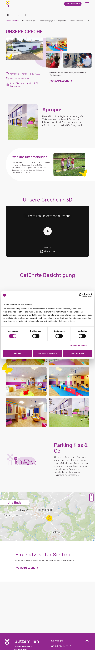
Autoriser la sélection (47, 353)
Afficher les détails (78, 345)
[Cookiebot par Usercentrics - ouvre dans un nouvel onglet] (81, 295)
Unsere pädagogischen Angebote (52, 21)
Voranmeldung (61, 81)
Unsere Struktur (12, 21)
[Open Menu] (87, 3)
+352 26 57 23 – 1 (61, 646)
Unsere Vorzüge (28, 21)
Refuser (17, 353)
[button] (49, 518)
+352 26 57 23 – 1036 (17, 78)
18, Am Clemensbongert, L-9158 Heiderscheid (22, 85)
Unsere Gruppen (76, 21)
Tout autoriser (77, 353)
